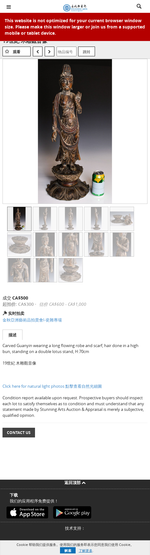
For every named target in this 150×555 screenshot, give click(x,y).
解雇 (67, 550)
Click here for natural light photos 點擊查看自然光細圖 (52, 386)
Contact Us (19, 432)
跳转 (86, 51)
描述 (12, 335)
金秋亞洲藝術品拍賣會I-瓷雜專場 (32, 320)
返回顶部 (75, 482)
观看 (16, 51)
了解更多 (85, 550)
